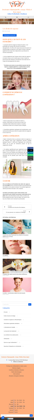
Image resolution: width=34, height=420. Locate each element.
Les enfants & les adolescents (11, 335)
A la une (5, 312)
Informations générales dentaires (11, 323)
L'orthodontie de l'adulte (9, 327)
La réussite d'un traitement (10, 331)
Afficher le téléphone (18, 361)
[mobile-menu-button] (28, 17)
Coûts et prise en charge (9, 316)
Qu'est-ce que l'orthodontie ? (10, 342)
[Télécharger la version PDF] (10, 35)
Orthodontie (6, 338)
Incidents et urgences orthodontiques (12, 319)
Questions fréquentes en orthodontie (12, 346)
